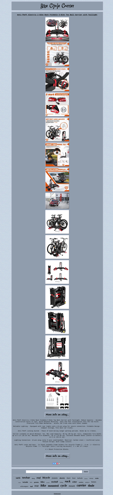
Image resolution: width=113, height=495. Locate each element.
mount (72, 485)
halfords (80, 478)
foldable (55, 478)
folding (61, 482)
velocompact (24, 486)
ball (31, 486)
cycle (64, 485)
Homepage (57, 494)
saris (18, 478)
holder (19, 482)
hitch (31, 482)
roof (39, 477)
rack (67, 481)
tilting (33, 478)
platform (87, 482)
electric (62, 478)
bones (93, 482)
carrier (81, 485)
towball (54, 482)
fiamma (86, 478)
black (68, 478)
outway (91, 478)
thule (91, 485)
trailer (97, 478)
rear (37, 485)
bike (43, 485)
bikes (43, 482)
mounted (53, 485)
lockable (25, 482)
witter (74, 482)
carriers (81, 482)
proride (48, 482)
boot (73, 478)
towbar (26, 477)
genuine (36, 482)
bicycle (46, 477)
